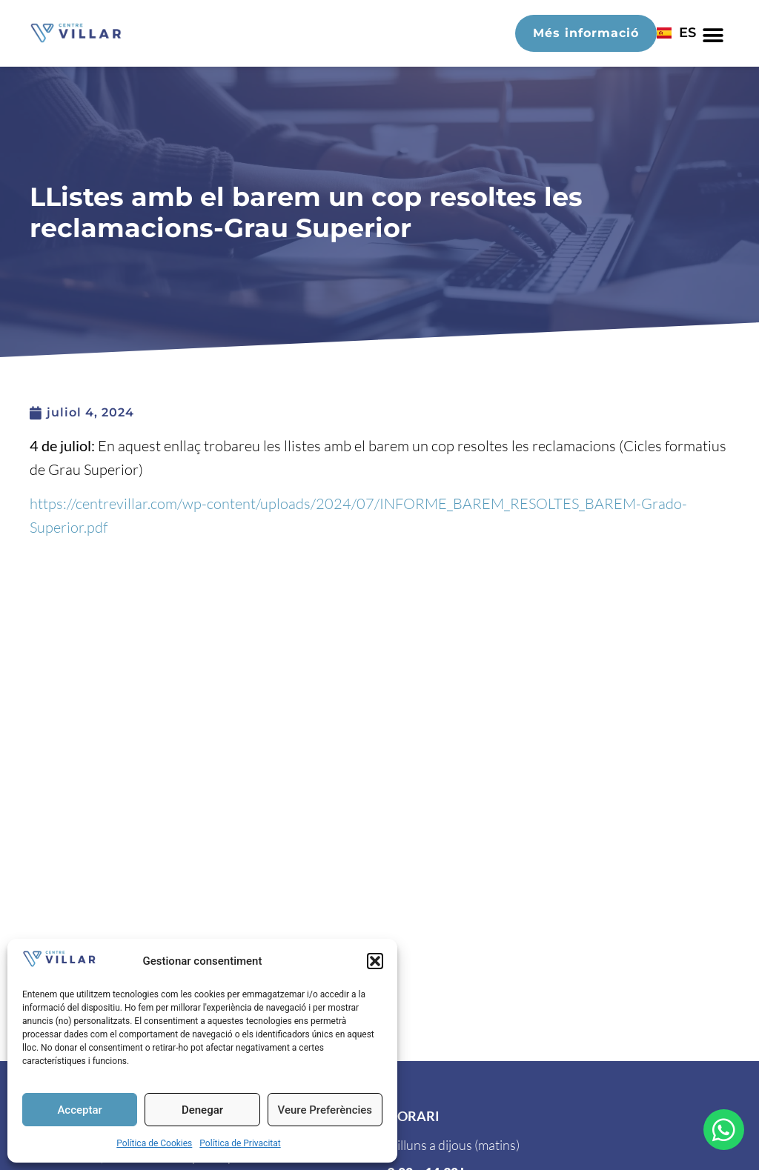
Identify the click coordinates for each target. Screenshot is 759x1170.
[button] (375, 961)
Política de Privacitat (239, 1143)
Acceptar (79, 1110)
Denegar (202, 1110)
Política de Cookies (154, 1143)
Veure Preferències (325, 1110)
